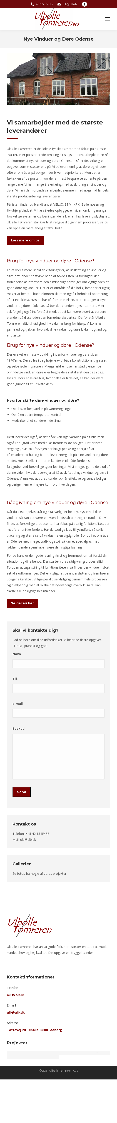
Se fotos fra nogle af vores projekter (39, 873)
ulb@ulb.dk (28, 839)
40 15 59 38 (15, 995)
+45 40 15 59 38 (37, 833)
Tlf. (15, 679)
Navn (16, 654)
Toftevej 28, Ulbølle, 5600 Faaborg (34, 1030)
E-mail (17, 703)
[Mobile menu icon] (107, 19)
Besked (18, 728)
